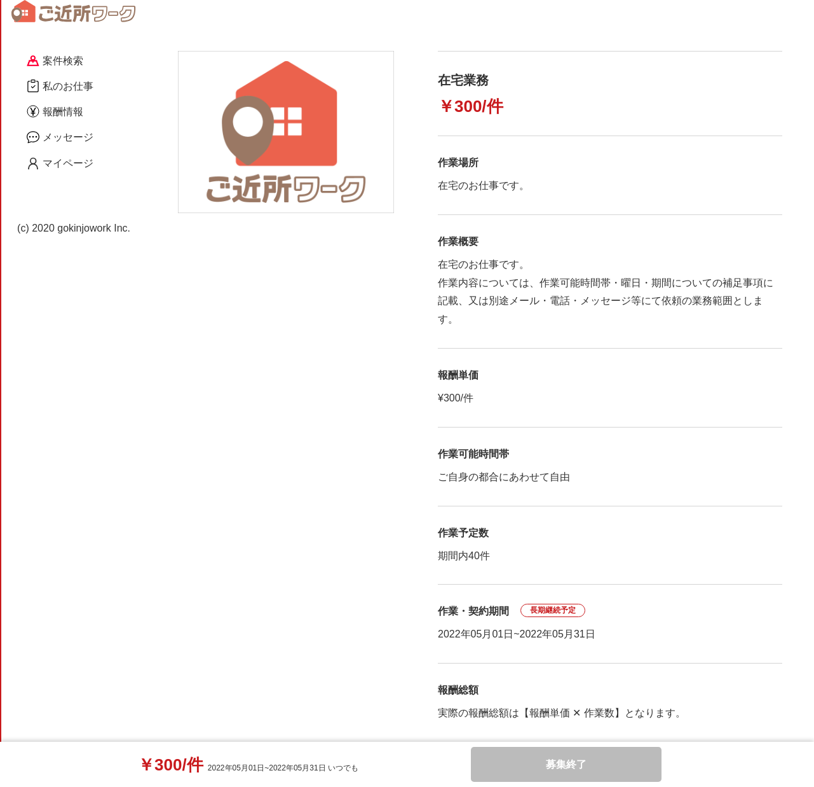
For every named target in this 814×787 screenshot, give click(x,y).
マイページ (60, 163)
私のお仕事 (60, 86)
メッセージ (60, 136)
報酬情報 (55, 111)
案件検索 (55, 60)
